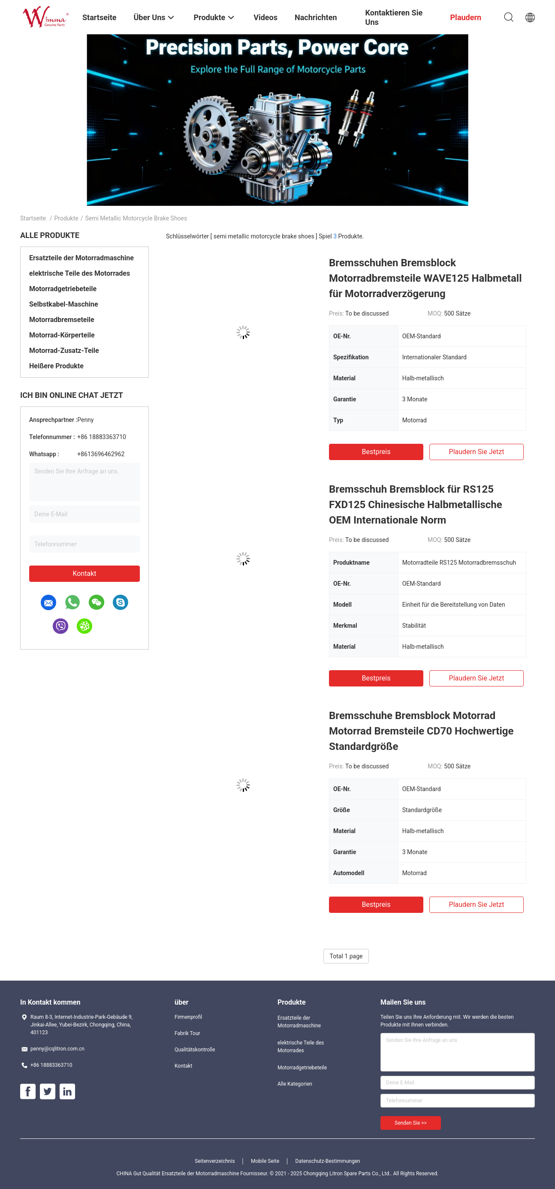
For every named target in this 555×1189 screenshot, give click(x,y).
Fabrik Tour (187, 1033)
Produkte (66, 218)
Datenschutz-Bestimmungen (328, 1161)
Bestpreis (376, 452)
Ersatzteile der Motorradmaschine (81, 258)
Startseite (33, 218)
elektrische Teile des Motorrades (79, 273)
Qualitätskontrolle (195, 1050)
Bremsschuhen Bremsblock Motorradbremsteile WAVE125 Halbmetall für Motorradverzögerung (425, 278)
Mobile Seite (265, 1161)
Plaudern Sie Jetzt (476, 452)
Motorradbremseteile (61, 320)
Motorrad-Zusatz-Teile (64, 350)
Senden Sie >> (411, 1123)
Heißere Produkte (56, 366)
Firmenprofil (188, 1017)
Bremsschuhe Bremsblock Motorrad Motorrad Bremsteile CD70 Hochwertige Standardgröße (421, 731)
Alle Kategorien (295, 1084)
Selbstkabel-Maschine (63, 304)
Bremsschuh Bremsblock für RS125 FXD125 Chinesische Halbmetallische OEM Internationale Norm (415, 504)
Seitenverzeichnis (215, 1161)
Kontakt (84, 573)
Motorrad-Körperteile (62, 335)
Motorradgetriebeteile (63, 289)
